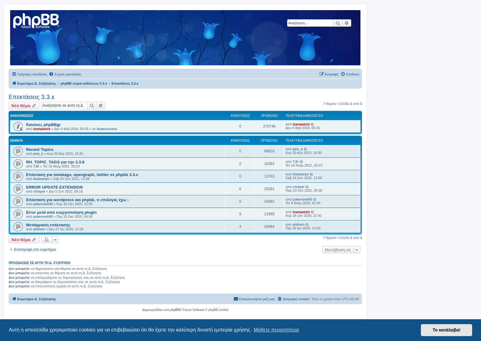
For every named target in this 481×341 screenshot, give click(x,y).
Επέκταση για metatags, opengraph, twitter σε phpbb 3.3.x (82, 174)
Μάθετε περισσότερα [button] (276, 329)
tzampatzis (41, 129)
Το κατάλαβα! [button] (446, 330)
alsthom (39, 229)
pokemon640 (43, 204)
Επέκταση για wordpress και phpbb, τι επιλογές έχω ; (77, 199)
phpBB (174, 310)
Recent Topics (39, 149)
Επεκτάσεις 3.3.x (32, 97)
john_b (38, 153)
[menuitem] (65, 74)
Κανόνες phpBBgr (43, 124)
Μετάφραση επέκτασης (48, 225)
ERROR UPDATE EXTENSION (54, 187)
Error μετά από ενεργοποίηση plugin (61, 212)
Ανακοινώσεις (107, 129)
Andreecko (41, 179)
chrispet (39, 191)
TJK (36, 166)
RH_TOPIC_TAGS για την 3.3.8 (55, 162)
